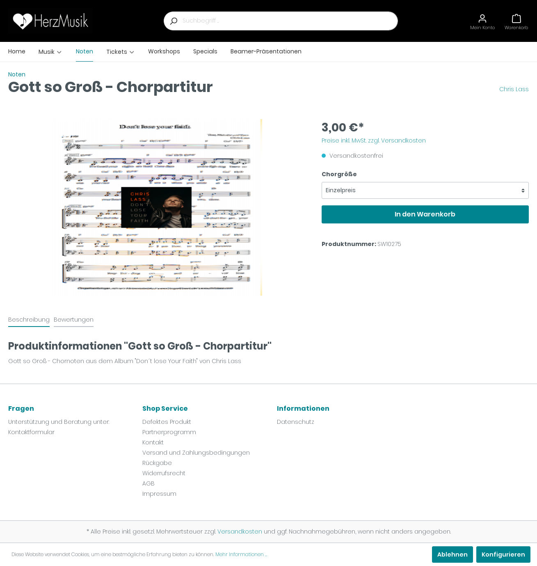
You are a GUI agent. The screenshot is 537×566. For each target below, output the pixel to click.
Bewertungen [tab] (74, 319)
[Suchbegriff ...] (290, 21)
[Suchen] (173, 21)
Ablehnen (452, 554)
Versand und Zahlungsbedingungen (196, 453)
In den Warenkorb (425, 214)
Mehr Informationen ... (241, 554)
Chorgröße (339, 174)
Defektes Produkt (166, 422)
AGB (148, 483)
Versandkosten (239, 531)
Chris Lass (514, 89)
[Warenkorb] (516, 21)
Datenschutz (295, 422)
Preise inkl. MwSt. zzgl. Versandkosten (374, 140)
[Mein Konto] (482, 21)
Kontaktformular (31, 432)
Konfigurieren (503, 554)
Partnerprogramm (169, 432)
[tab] (29, 319)
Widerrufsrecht (163, 473)
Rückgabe (157, 463)
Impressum (159, 494)
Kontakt (153, 442)
